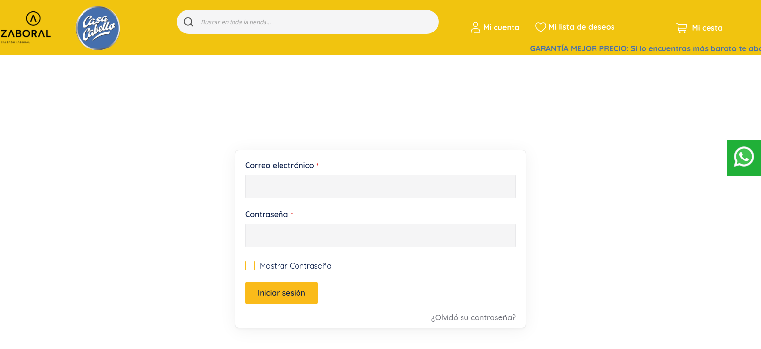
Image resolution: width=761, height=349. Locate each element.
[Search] (189, 22)
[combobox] (308, 22)
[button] (496, 27)
